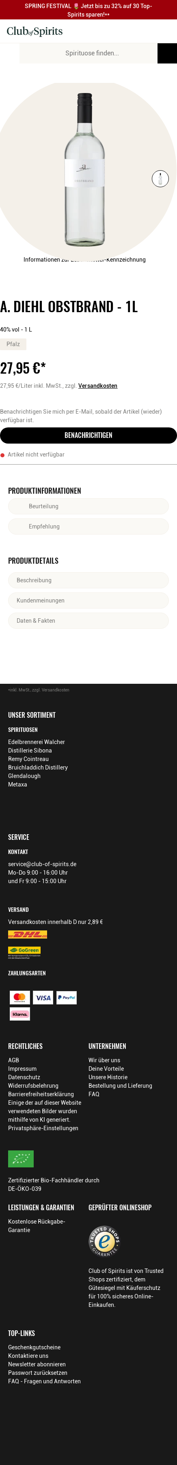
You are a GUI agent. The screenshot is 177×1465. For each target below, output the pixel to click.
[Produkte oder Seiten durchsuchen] (167, 53)
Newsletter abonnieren (37, 1364)
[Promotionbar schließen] (168, 9)
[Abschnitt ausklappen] (109, 506)
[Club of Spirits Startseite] (34, 31)
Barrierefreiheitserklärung (41, 1094)
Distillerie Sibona (30, 750)
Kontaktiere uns (28, 1356)
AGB (13, 1060)
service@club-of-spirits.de (42, 864)
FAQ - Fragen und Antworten (44, 1381)
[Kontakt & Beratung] (128, 31)
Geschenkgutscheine (34, 1347)
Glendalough (24, 776)
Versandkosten (98, 386)
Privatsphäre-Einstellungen (43, 1128)
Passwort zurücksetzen (37, 1373)
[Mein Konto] (145, 31)
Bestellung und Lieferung (120, 1085)
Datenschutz (24, 1077)
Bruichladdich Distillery (38, 767)
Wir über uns (104, 1060)
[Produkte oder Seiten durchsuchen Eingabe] (98, 53)
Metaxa (17, 784)
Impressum (22, 1068)
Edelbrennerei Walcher (36, 742)
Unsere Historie (107, 1077)
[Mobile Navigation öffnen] (9, 53)
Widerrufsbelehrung (33, 1085)
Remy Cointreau (28, 759)
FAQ (93, 1094)
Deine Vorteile (106, 1068)
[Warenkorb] (162, 31)
